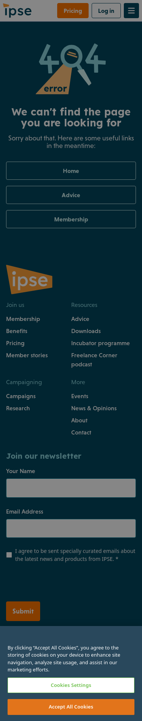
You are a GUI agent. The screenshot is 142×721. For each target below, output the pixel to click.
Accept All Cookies (71, 706)
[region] (71, 673)
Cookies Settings (71, 685)
